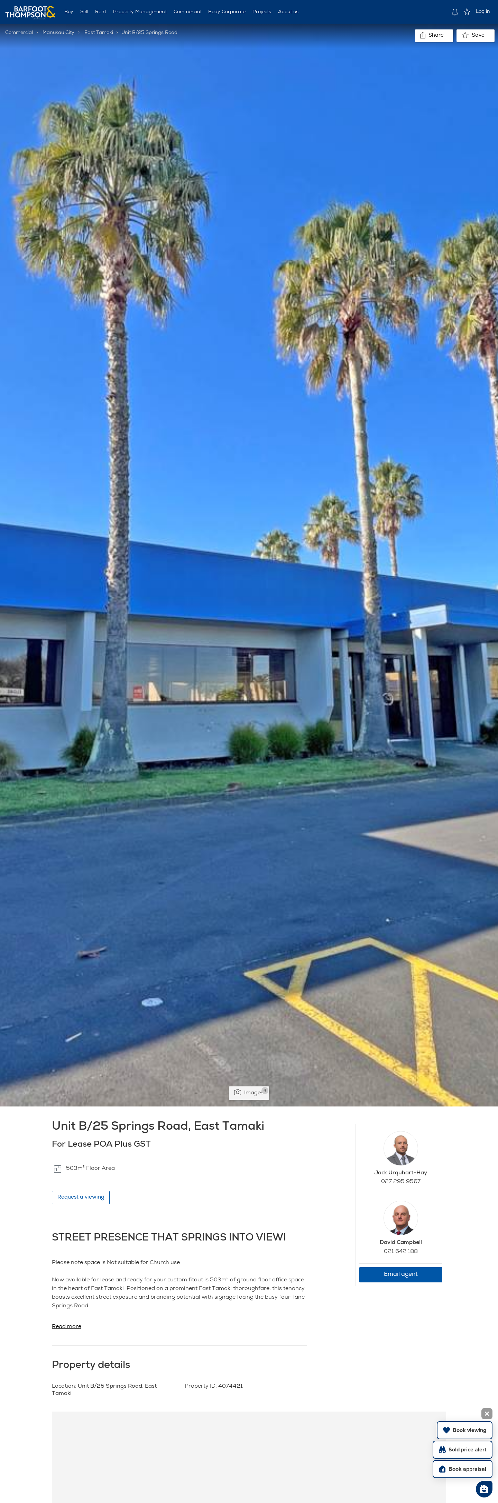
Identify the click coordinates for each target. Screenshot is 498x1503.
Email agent (401, 1275)
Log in (483, 11)
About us (288, 12)
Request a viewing (80, 1197)
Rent (100, 12)
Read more (66, 1327)
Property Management (140, 12)
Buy (68, 12)
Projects (261, 12)
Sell (84, 12)
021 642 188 (401, 1252)
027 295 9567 (401, 1182)
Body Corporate (227, 12)
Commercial (187, 12)
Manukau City (58, 32)
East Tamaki (98, 32)
